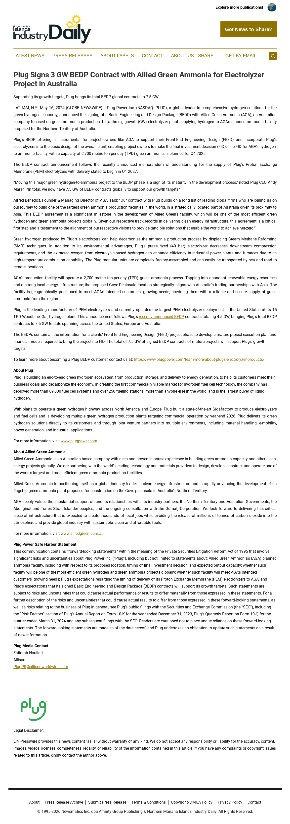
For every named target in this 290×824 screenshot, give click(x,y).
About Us (182, 55)
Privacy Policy (230, 802)
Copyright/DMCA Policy (191, 802)
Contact (152, 55)
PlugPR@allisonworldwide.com (40, 666)
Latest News (28, 55)
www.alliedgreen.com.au (82, 533)
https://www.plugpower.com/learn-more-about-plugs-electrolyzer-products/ (199, 359)
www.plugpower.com (79, 441)
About (34, 802)
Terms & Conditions (148, 802)
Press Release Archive (64, 802)
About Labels (117, 55)
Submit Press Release (107, 802)
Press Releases (72, 55)
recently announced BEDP (161, 316)
